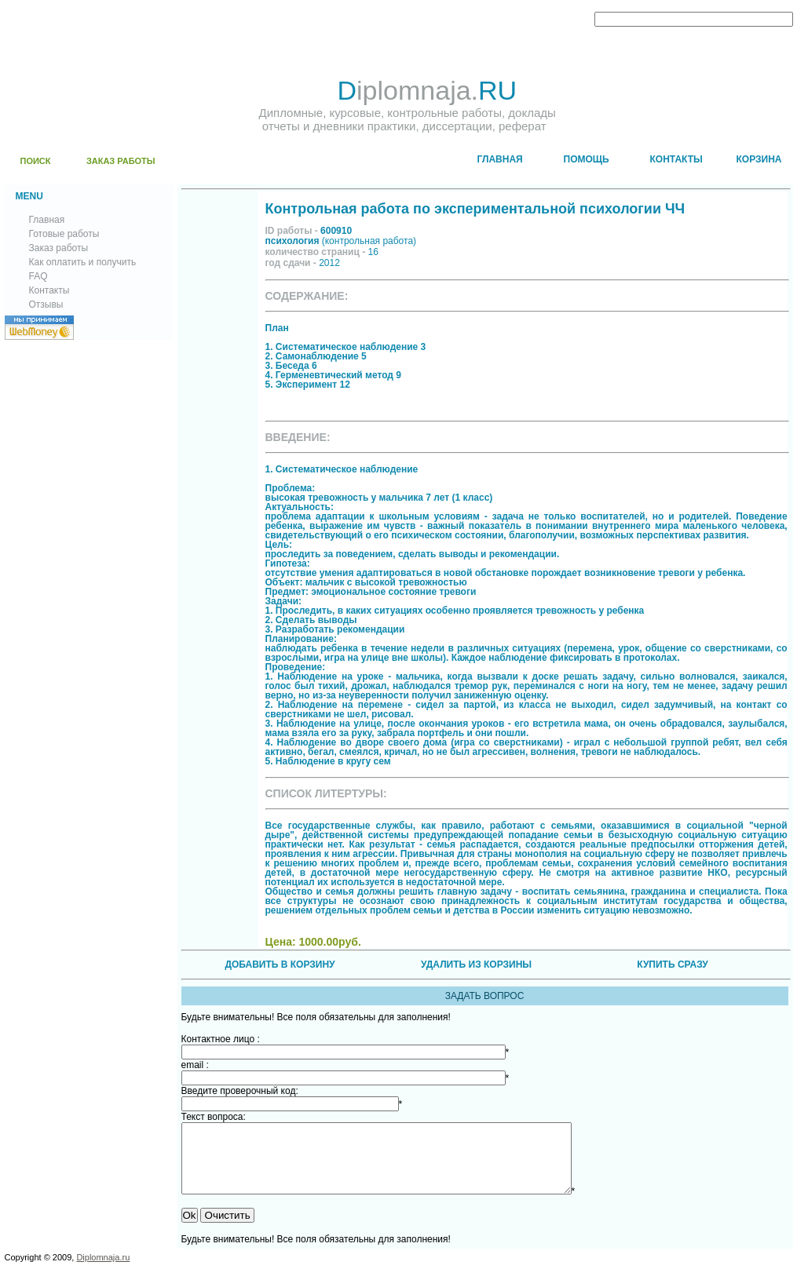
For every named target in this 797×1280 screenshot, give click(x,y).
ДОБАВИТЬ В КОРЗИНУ (280, 964)
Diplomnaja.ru (103, 1271)
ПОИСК (35, 161)
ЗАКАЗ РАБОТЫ (120, 161)
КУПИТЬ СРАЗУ (672, 964)
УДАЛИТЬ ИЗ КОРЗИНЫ (476, 964)
